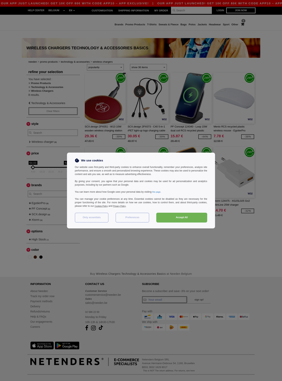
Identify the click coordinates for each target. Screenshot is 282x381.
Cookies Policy (102, 206)
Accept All (182, 217)
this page (157, 191)
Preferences (132, 217)
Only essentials (92, 217)
